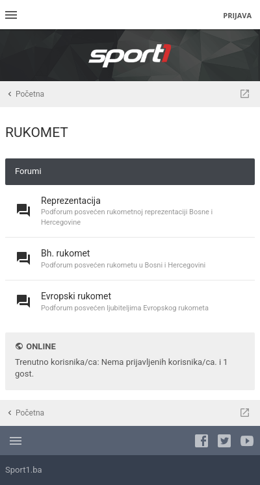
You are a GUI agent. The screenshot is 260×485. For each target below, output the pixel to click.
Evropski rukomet (76, 296)
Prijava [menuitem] (237, 15)
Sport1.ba (23, 470)
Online (40, 346)
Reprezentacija (71, 200)
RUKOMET (36, 132)
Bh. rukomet (65, 253)
